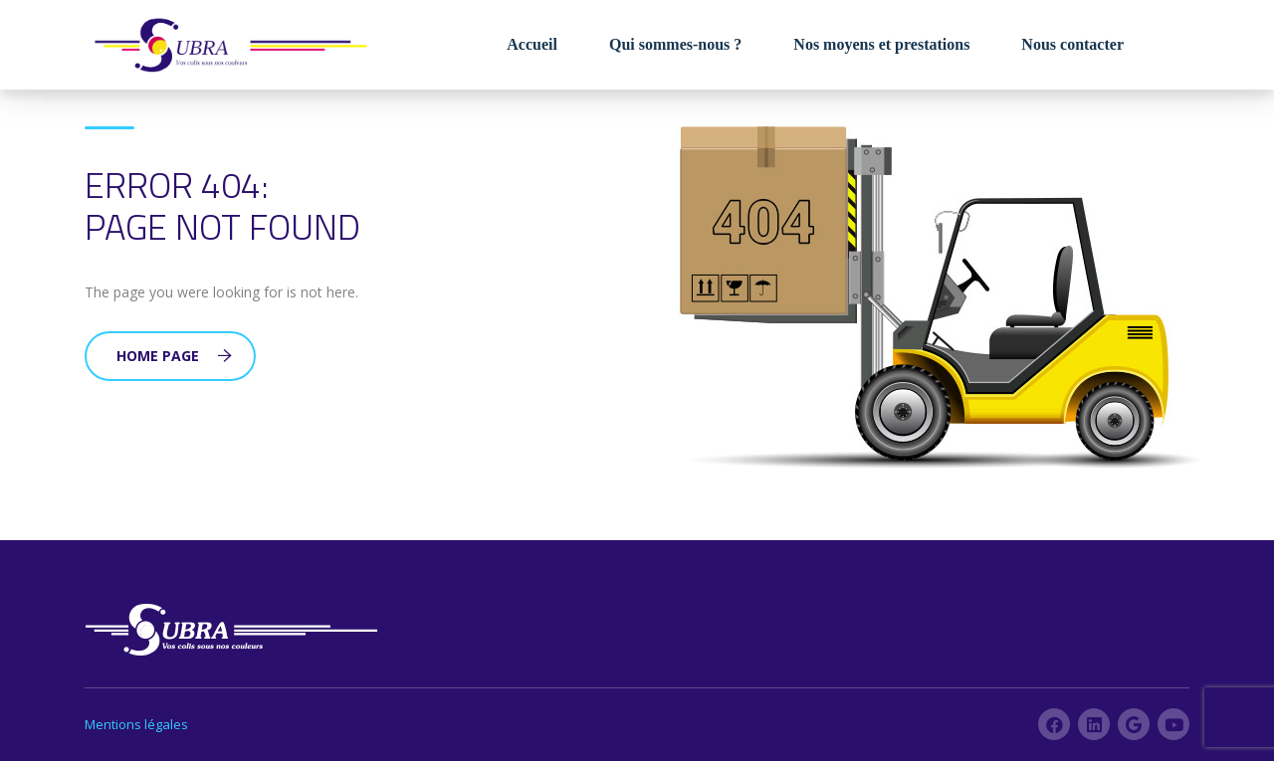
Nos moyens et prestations (881, 44)
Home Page (174, 355)
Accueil (532, 44)
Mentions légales (136, 724)
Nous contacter (1072, 44)
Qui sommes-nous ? (675, 44)
